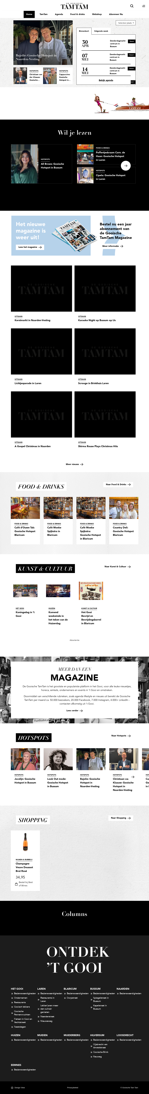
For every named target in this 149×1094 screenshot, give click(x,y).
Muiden (42, 1035)
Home (29, 14)
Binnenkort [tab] (84, 31)
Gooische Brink (99, 1052)
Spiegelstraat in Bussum (99, 1000)
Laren (41, 989)
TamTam (44, 14)
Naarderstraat (45, 1016)
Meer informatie (112, 246)
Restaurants (18, 1002)
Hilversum (97, 1035)
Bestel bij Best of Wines (23, 884)
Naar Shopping (121, 818)
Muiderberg (72, 1035)
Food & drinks (77, 14)
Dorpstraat (71, 998)
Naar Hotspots (121, 735)
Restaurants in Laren (45, 1000)
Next (126, 166)
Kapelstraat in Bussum (98, 1007)
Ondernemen (19, 998)
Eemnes (16, 1065)
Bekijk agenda (106, 80)
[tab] (101, 31)
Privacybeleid (72, 1088)
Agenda (59, 14)
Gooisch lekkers (20, 1007)
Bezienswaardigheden (21, 993)
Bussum (95, 989)
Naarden (123, 989)
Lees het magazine (30, 247)
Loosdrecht (125, 1035)
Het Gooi (17, 989)
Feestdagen (18, 1027)
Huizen (15, 1035)
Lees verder (74, 710)
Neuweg (96, 1056)
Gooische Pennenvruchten (20, 1013)
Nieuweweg (44, 1021)
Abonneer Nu (116, 14)
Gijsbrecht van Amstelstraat (99, 1046)
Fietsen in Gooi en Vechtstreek (21, 1021)
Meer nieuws (74, 464)
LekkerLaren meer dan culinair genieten (47, 1008)
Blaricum (70, 989)
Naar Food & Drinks (118, 484)
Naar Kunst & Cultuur (118, 566)
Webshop (97, 14)
